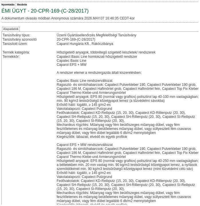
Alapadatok (11, 29)
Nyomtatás (8, 4)
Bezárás (22, 4)
